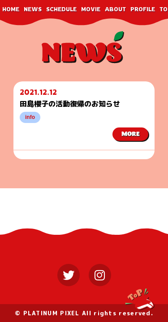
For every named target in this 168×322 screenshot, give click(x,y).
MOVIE (90, 9)
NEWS (33, 9)
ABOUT (115, 9)
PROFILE (142, 9)
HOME (10, 9)
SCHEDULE (61, 9)
